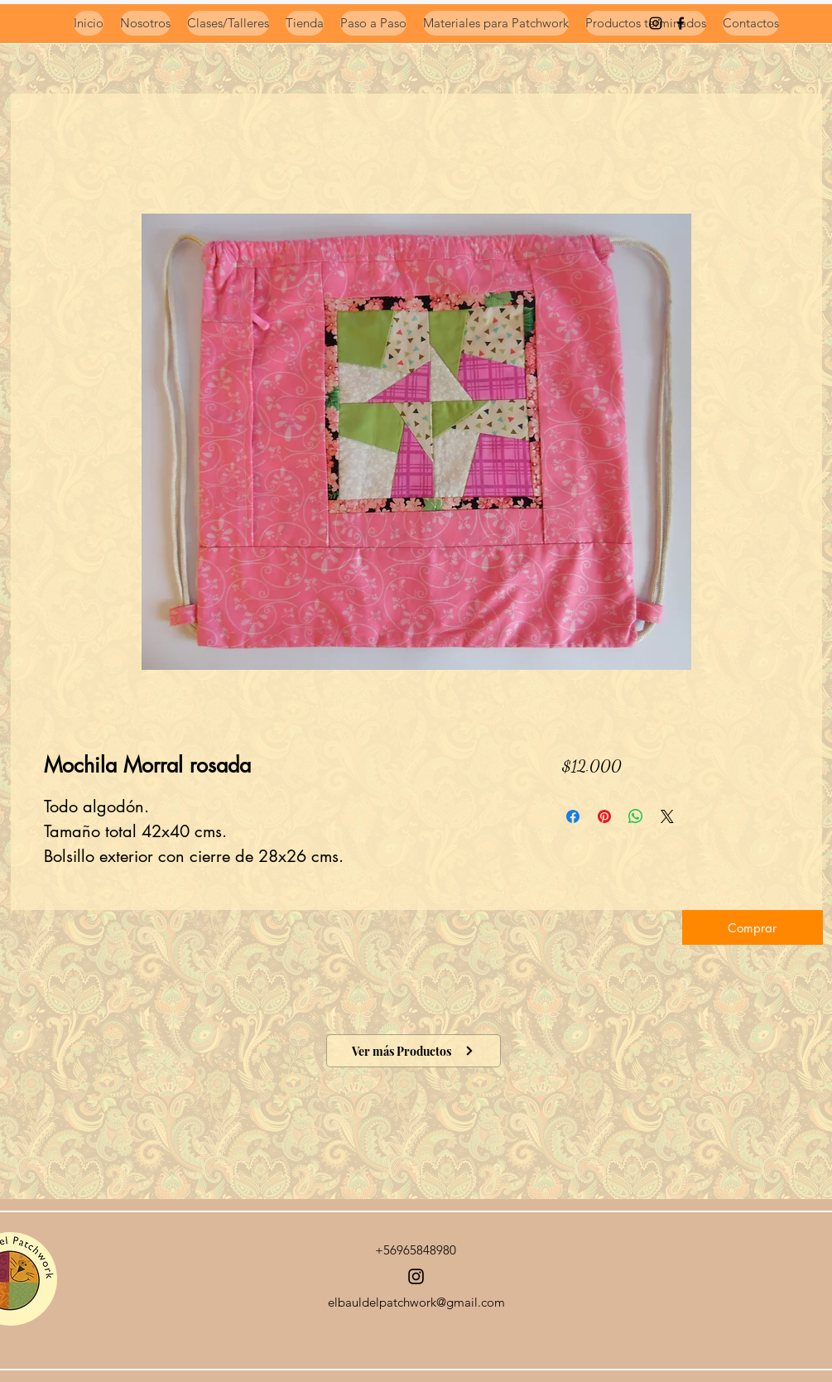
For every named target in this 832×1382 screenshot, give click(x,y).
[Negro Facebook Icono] (680, 23)
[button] (752, 927)
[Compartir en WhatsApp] (636, 816)
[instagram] (655, 23)
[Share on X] (667, 816)
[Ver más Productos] (413, 1050)
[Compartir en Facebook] (573, 816)
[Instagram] (416, 1276)
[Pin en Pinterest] (604, 816)
